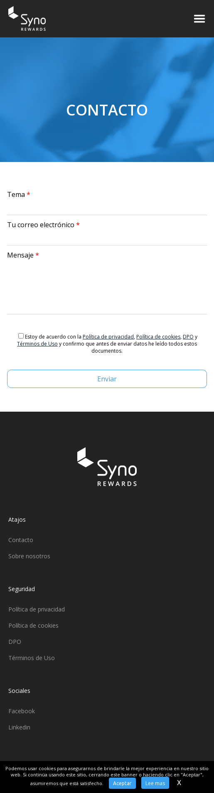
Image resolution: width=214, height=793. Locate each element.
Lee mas (155, 783)
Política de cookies (158, 336)
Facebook (21, 711)
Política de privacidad (108, 336)
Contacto (20, 540)
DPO (188, 336)
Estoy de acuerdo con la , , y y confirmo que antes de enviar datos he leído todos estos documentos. (107, 343)
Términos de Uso (37, 343)
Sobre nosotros (29, 556)
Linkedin (19, 727)
